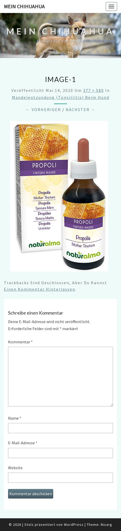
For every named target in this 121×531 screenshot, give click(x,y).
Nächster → (81, 109)
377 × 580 (93, 90)
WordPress (74, 524)
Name (14, 418)
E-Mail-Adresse (22, 442)
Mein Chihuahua (24, 6)
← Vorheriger (43, 109)
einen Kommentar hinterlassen (39, 289)
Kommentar (20, 341)
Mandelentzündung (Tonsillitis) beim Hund (60, 97)
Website (15, 467)
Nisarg (106, 524)
